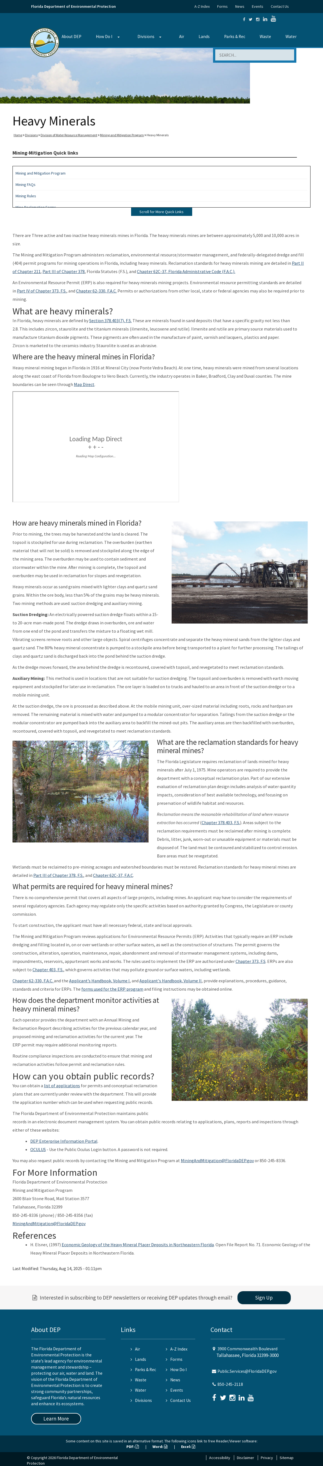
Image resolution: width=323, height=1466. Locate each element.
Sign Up (264, 1297)
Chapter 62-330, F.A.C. (96, 291)
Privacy (267, 1457)
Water (291, 36)
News (239, 6)
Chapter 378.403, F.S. (221, 822)
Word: (159, 1446)
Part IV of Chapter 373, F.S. (41, 291)
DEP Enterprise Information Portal (63, 1141)
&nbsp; (95, 446)
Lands (204, 36)
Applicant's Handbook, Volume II (170, 980)
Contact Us (280, 6)
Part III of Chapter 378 (63, 271)
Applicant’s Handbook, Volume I (99, 980)
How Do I (104, 36)
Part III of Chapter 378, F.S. (58, 875)
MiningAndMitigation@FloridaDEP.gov (217, 1160)
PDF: (132, 1446)
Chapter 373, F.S (251, 961)
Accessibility (219, 1457)
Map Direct (84, 384)
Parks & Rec (234, 36)
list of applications (62, 1085)
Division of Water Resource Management (69, 135)
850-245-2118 (230, 1384)
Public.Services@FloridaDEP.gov (247, 1371)
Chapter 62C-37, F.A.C (113, 875)
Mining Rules (26, 195)
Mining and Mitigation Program (122, 135)
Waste (265, 36)
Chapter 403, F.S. (47, 969)
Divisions (145, 36)
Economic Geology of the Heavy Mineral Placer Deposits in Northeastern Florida (138, 1244)
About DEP (71, 36)
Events (257, 6)
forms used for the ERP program (112, 989)
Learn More (56, 1418)
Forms (222, 6)
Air (181, 36)
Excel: (188, 1446)
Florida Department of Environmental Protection (73, 6)
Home (18, 135)
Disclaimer (245, 1457)
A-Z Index (202, 6)
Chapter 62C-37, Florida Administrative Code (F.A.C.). (186, 271)
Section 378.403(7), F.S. (110, 320)
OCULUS (38, 1149)
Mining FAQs (26, 184)
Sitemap (287, 1457)
